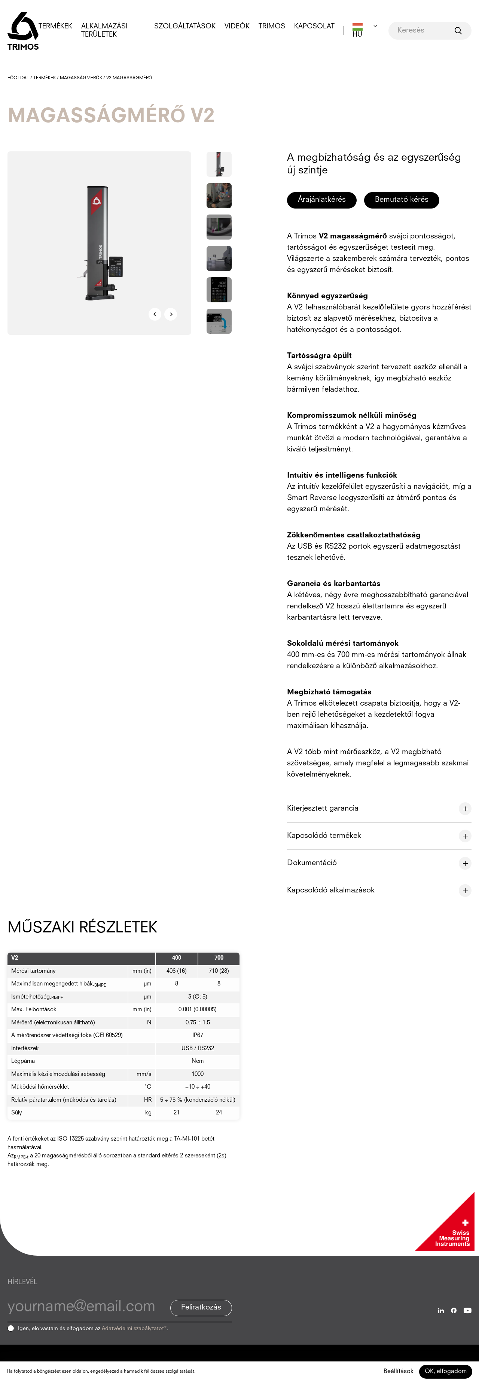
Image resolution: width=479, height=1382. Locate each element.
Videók (237, 26)
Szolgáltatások (185, 26)
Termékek (55, 26)
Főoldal (18, 78)
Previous (155, 314)
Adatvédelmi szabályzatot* (134, 1328)
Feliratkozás (201, 1307)
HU (357, 34)
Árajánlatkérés (322, 200)
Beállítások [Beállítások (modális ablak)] (399, 1372)
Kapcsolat (314, 26)
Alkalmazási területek (104, 30)
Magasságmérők (81, 78)
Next (170, 314)
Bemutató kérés (401, 200)
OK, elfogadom (446, 1372)
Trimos (272, 26)
